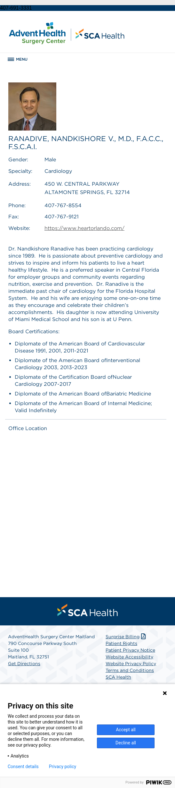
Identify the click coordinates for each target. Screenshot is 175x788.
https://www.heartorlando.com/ (84, 228)
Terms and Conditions (130, 670)
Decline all (125, 742)
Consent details (23, 766)
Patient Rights (121, 643)
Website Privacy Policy (131, 663)
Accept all (126, 729)
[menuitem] (88, 610)
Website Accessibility (129, 656)
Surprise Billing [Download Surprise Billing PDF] (126, 636)
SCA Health (118, 677)
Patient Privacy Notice (130, 650)
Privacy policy (62, 766)
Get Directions (24, 663)
